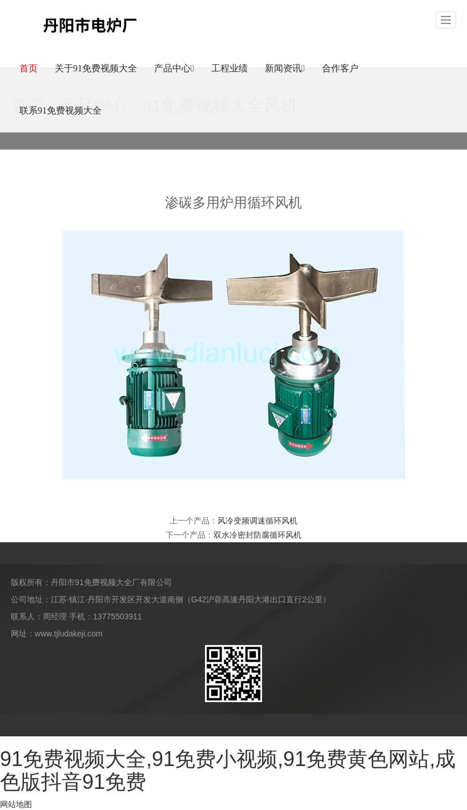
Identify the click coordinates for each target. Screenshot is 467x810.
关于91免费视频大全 (96, 68)
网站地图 (16, 804)
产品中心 (174, 68)
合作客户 (340, 68)
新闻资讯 (285, 68)
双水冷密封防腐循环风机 (257, 534)
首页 (28, 68)
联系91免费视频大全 (60, 110)
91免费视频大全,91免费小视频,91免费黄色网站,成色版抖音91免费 (228, 770)
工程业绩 (229, 68)
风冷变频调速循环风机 (257, 520)
